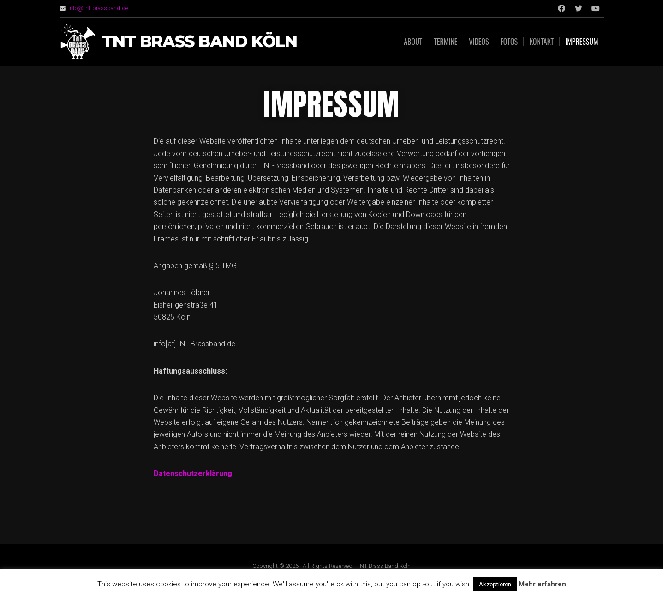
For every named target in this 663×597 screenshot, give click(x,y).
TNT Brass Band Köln (199, 42)
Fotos (509, 41)
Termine (445, 41)
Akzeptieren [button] (495, 584)
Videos (479, 41)
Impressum (581, 41)
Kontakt (541, 41)
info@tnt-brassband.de (98, 8)
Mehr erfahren (542, 584)
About (413, 41)
